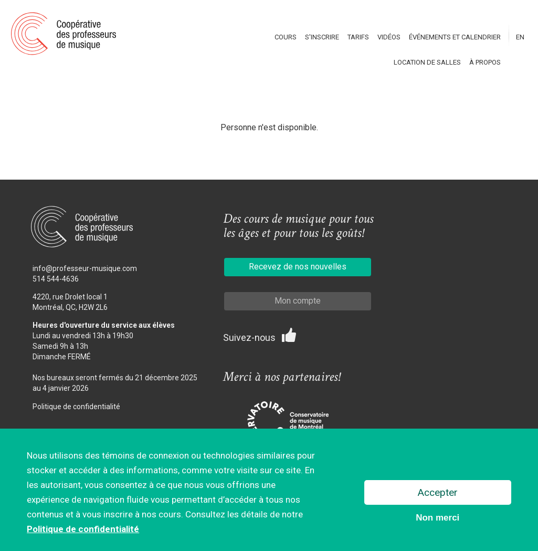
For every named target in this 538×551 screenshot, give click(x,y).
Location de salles (427, 62)
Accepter (438, 493)
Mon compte (298, 301)
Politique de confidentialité (76, 406)
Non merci (437, 519)
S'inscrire (322, 37)
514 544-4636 (56, 279)
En (520, 37)
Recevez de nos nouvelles (297, 267)
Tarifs (358, 37)
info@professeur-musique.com (85, 268)
